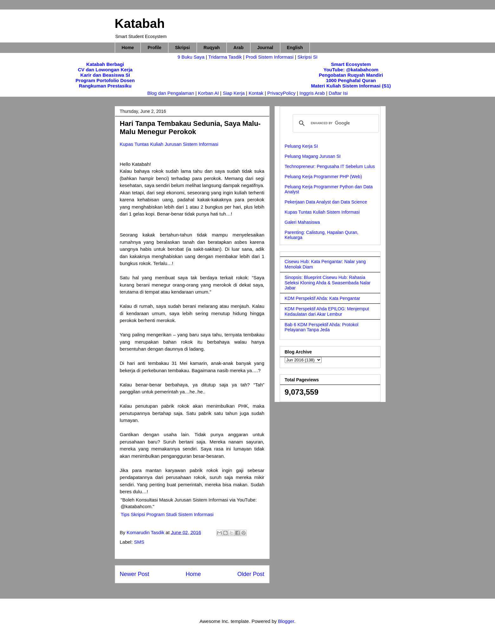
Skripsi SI (307, 57)
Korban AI (208, 93)
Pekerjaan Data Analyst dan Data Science (326, 201)
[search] (335, 123)
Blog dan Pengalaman (170, 93)
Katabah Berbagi (105, 64)
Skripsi (182, 47)
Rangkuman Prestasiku (105, 85)
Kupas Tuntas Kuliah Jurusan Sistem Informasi (169, 144)
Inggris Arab (312, 93)
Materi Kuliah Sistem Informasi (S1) (351, 85)
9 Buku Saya (192, 57)
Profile (154, 47)
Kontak (256, 93)
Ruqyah (212, 47)
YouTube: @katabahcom (350, 69)
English (295, 47)
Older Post (250, 574)
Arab (238, 47)
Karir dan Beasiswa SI (105, 75)
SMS (139, 542)
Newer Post (134, 574)
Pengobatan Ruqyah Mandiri (351, 75)
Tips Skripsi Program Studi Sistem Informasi (167, 514)
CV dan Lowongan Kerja (105, 69)
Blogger (286, 621)
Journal (265, 47)
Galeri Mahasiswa (302, 222)
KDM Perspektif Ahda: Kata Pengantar (322, 298)
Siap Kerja (233, 93)
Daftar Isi (338, 93)
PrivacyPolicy (282, 93)
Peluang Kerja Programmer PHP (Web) (323, 176)
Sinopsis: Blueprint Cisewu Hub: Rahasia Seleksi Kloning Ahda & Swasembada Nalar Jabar (328, 283)
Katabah (140, 23)
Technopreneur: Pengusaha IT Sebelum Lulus (330, 166)
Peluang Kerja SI (301, 146)
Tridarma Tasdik (225, 57)
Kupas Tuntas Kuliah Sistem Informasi (322, 212)
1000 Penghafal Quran (351, 80)
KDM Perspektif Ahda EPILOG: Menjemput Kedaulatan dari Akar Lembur (327, 311)
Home (128, 47)
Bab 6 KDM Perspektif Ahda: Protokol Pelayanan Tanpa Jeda (322, 327)
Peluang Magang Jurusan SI (313, 156)
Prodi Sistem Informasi (270, 57)
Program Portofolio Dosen (105, 80)
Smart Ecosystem (351, 64)
